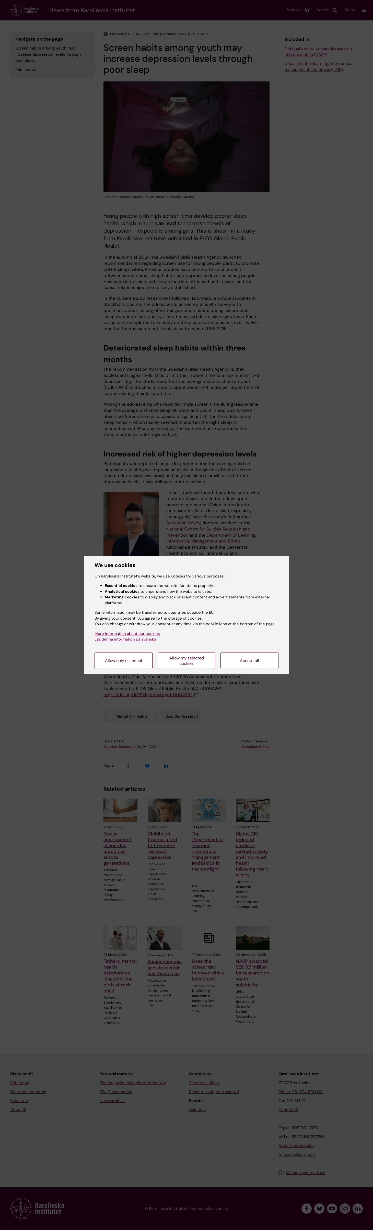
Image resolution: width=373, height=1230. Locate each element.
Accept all (249, 660)
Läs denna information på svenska (125, 639)
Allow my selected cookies (186, 660)
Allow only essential (123, 660)
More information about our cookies (127, 633)
